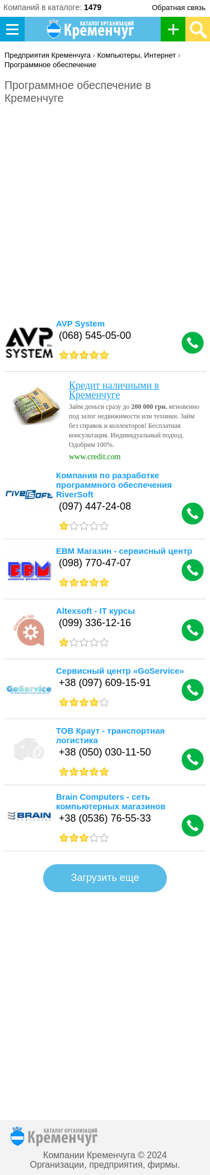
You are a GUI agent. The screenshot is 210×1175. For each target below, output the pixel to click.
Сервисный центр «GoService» (120, 670)
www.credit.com (94, 457)
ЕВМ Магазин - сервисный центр (124, 551)
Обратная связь (179, 7)
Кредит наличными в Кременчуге (114, 390)
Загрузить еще (105, 877)
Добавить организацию (176, 29)
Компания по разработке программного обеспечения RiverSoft (114, 484)
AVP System (80, 323)
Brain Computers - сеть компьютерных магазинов (110, 801)
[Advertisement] (105, 210)
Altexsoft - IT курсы (95, 611)
